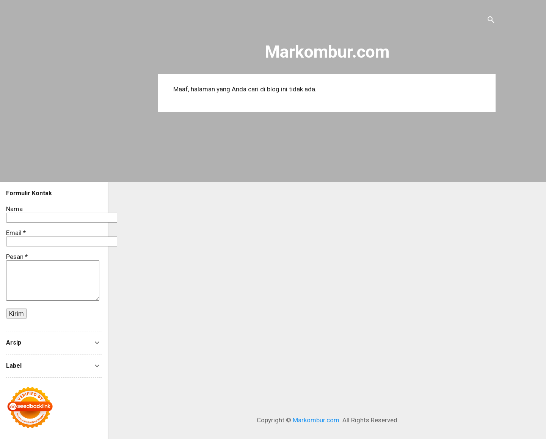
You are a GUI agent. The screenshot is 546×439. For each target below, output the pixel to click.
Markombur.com (327, 52)
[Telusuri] (491, 20)
